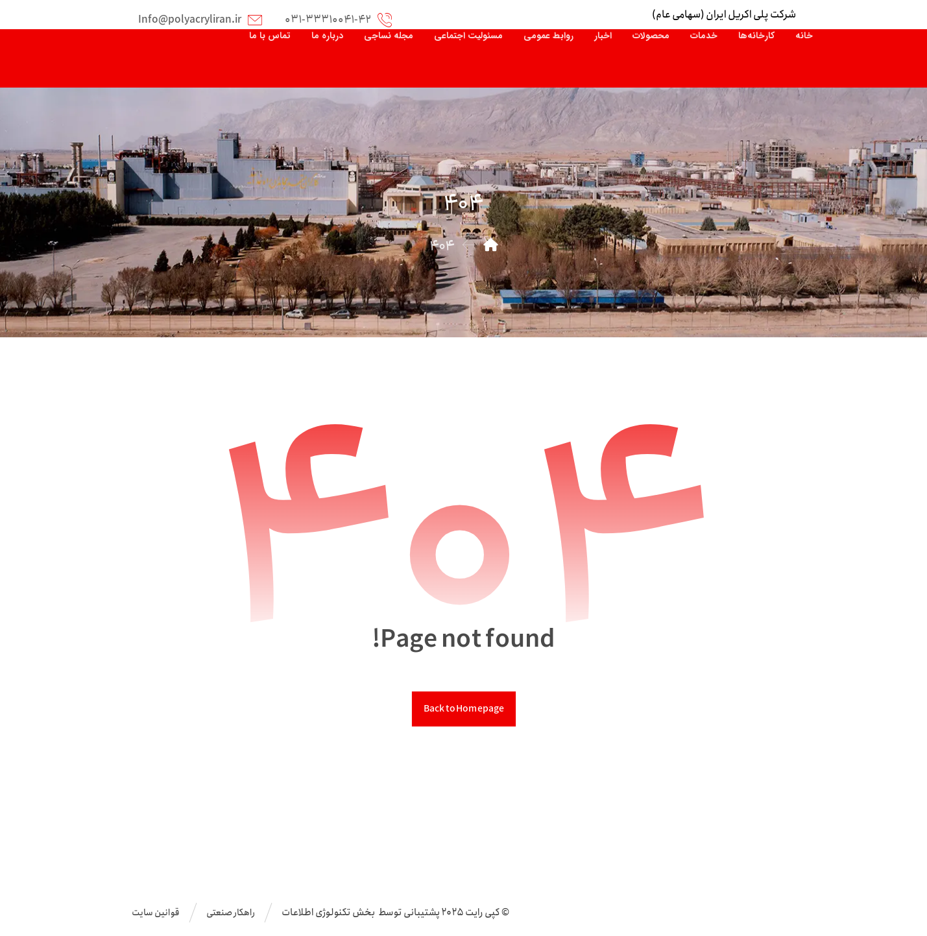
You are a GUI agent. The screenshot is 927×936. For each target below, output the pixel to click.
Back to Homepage (463, 708)
